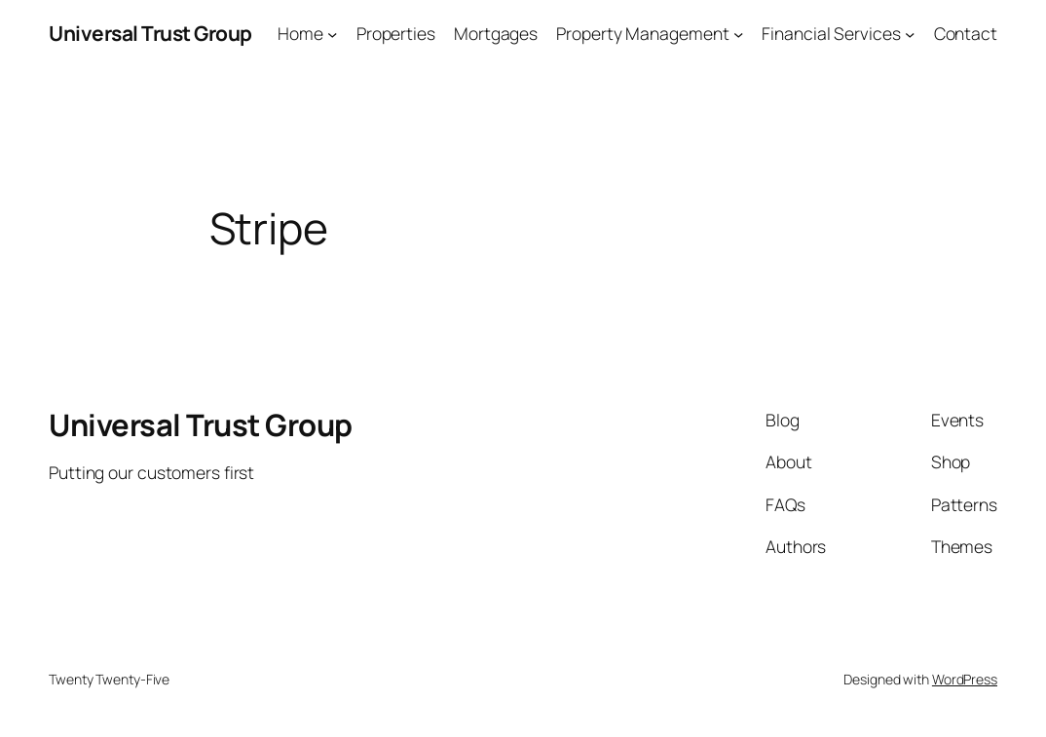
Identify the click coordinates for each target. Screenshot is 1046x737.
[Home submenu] (332, 33)
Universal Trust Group (150, 33)
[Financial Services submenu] (910, 33)
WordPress (964, 679)
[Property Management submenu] (738, 33)
